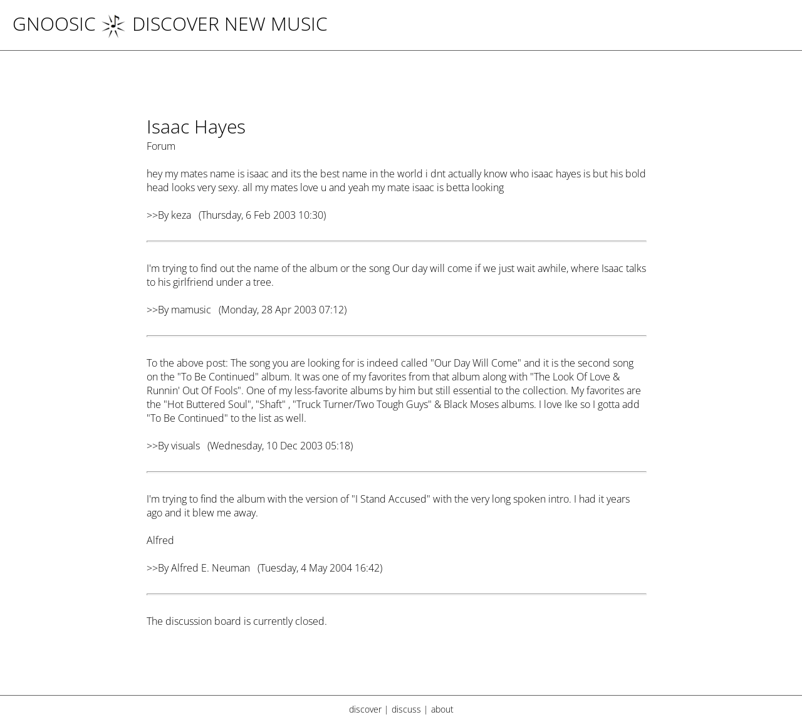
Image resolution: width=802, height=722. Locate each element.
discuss (406, 709)
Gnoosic (54, 23)
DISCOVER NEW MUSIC (214, 23)
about (442, 709)
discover (365, 709)
